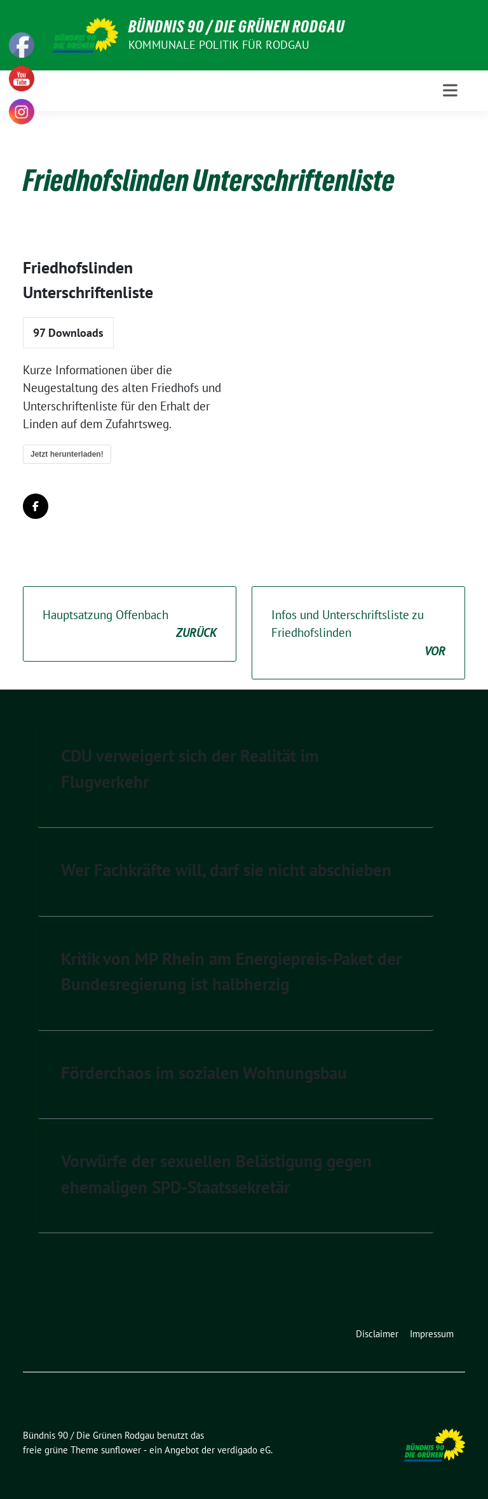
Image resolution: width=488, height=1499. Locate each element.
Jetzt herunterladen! (67, 454)
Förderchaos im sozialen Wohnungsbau (204, 1072)
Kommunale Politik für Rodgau (219, 44)
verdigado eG (244, 1450)
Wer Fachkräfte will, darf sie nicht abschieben (226, 869)
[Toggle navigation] (450, 90)
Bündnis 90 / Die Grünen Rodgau (236, 26)
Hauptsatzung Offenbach (130, 624)
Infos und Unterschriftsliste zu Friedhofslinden (358, 633)
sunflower (121, 1450)
